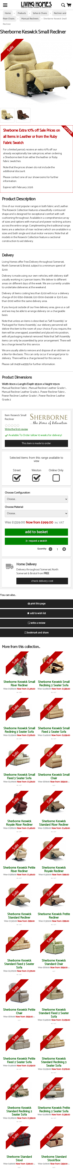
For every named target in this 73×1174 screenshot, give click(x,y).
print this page (36, 604)
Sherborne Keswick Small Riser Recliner (19, 684)
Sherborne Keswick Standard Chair (54, 962)
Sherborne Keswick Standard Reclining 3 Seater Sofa (53, 1062)
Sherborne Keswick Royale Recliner (54, 869)
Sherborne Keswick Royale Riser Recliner (19, 823)
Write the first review (16, 429)
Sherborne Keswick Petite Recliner (54, 916)
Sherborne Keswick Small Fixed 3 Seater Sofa (19, 776)
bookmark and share (37, 633)
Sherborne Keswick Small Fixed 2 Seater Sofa (54, 730)
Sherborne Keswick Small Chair (54, 776)
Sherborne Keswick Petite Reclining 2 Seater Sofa (54, 1109)
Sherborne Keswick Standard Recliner (19, 916)
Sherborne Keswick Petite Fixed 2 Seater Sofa (19, 1060)
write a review (36, 623)
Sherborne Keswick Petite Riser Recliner (19, 869)
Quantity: (41, 549)
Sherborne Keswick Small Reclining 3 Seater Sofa (19, 730)
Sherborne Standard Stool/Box (53, 1158)
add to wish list (36, 613)
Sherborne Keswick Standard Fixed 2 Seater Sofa (54, 1013)
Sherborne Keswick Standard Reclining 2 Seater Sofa (19, 1111)
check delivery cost (42, 581)
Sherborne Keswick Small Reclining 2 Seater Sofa (54, 684)
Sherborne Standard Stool (19, 1158)
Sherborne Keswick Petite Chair (19, 1011)
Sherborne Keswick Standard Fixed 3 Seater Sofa (19, 964)
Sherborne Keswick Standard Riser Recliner (53, 823)
